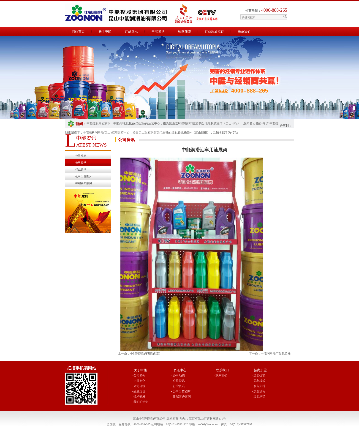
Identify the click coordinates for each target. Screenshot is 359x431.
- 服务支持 (258, 386)
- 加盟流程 (258, 391)
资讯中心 (180, 370)
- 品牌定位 (138, 391)
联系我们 (244, 31)
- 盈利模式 (258, 380)
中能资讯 (158, 31)
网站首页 (78, 31)
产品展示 (131, 31)
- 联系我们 (220, 375)
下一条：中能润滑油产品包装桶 (270, 353)
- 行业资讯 (178, 386)
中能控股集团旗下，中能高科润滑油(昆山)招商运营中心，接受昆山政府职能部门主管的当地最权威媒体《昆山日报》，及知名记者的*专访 (178, 123)
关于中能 (104, 31)
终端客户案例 (83, 183)
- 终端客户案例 (181, 396)
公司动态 (80, 155)
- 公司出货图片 (181, 391)
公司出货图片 (83, 176)
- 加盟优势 (258, 375)
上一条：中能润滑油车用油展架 (139, 353)
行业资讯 (80, 169)
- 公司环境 (138, 386)
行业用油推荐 (214, 31)
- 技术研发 (138, 396)
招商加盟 (184, 31)
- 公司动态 (178, 375)
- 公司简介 (138, 375)
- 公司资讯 (178, 380)
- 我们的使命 (140, 402)
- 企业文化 (138, 380)
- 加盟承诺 (258, 396)
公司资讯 (80, 162)
